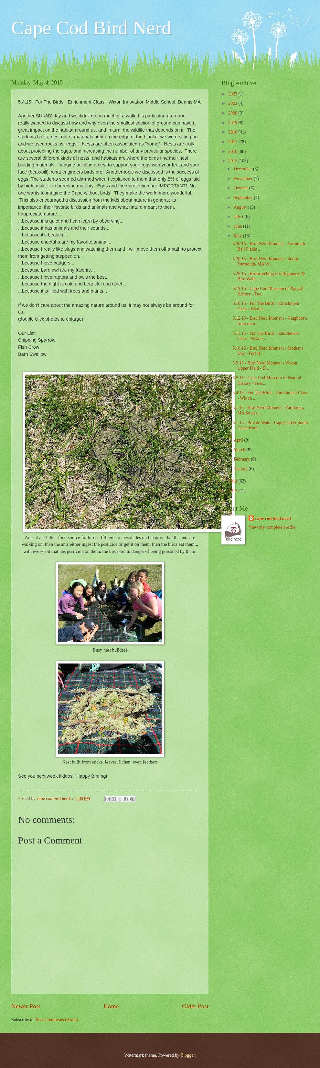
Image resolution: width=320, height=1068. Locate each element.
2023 (233, 94)
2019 (233, 122)
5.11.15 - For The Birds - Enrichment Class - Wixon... (265, 336)
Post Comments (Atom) (57, 1019)
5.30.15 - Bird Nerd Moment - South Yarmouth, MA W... (265, 261)
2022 (233, 103)
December (243, 168)
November (244, 178)
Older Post (195, 1006)
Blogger (187, 1055)
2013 (233, 490)
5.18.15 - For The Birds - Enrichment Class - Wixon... (265, 306)
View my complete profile (272, 527)
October (241, 187)
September (244, 197)
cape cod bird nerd (273, 518)
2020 (233, 113)
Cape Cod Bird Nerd (91, 27)
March (240, 449)
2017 (233, 141)
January (241, 468)
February (242, 459)
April (239, 440)
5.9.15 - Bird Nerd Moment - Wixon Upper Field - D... (264, 366)
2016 (233, 151)
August (241, 207)
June (238, 226)
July (238, 216)
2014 (233, 481)
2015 (233, 160)
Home (111, 1006)
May (238, 236)
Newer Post (25, 1006)
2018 (233, 132)
